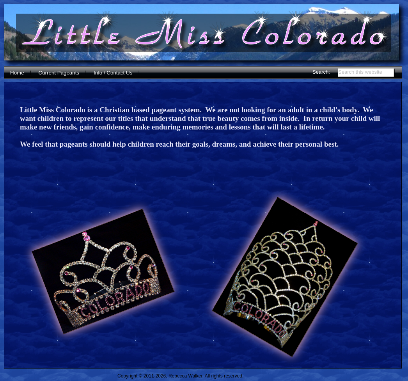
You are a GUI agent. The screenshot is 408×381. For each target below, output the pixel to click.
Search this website (360, 72)
